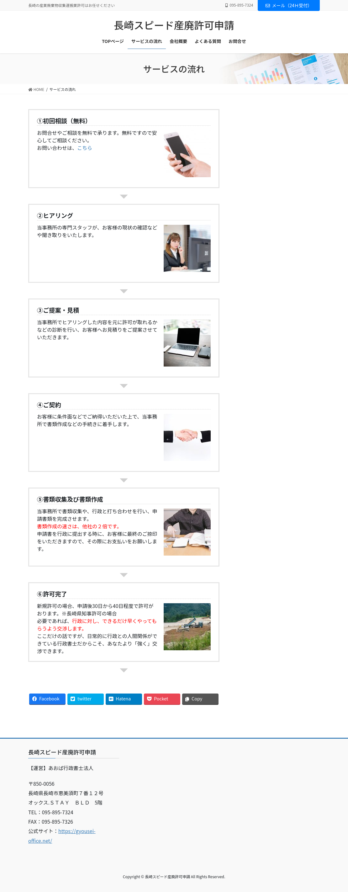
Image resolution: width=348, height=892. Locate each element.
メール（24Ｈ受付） (289, 5)
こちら (84, 147)
